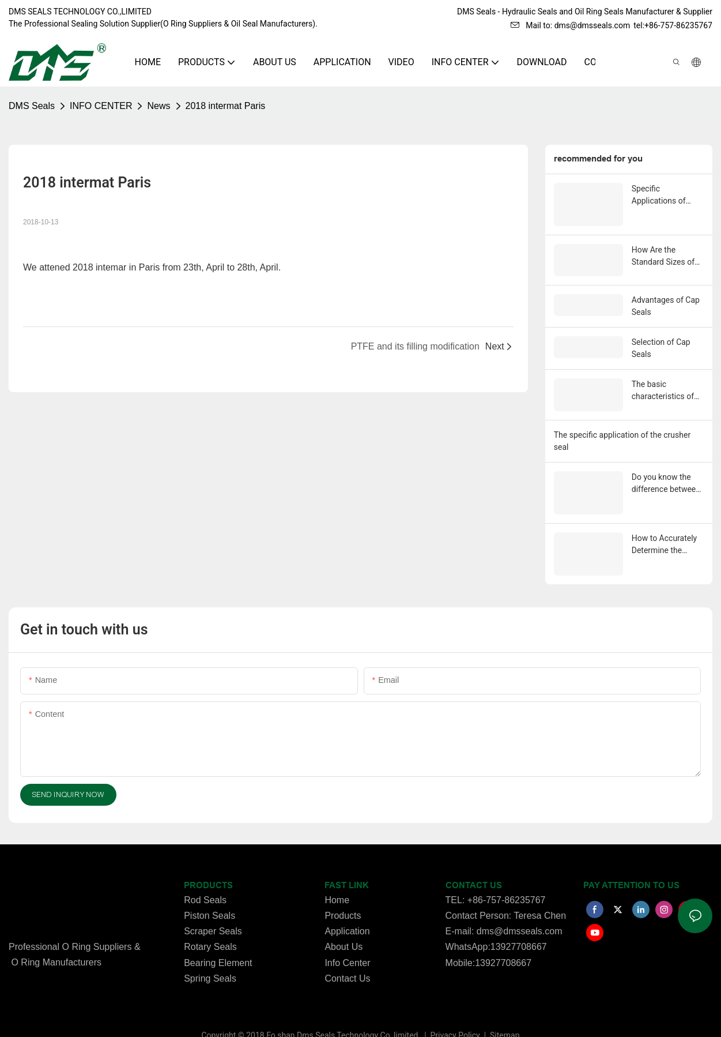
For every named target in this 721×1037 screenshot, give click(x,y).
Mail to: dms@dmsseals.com (570, 25)
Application (346, 913)
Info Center (347, 944)
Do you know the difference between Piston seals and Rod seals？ (666, 468)
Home (336, 881)
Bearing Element (218, 944)
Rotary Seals (210, 928)
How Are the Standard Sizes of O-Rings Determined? (663, 244)
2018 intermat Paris (226, 106)
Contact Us (347, 959)
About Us (343, 928)
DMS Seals (32, 106)
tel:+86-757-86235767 (672, 25)
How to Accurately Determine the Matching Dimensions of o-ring (664, 528)
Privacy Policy (456, 1016)
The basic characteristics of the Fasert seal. (663, 377)
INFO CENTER (101, 106)
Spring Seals (210, 959)
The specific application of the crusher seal (622, 426)
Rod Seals (205, 881)
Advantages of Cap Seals (666, 292)
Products (342, 896)
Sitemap (504, 1016)
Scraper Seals (213, 913)
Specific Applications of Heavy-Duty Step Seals (661, 195)
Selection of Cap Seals (661, 334)
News (158, 106)
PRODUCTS (208, 867)
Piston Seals (209, 896)
